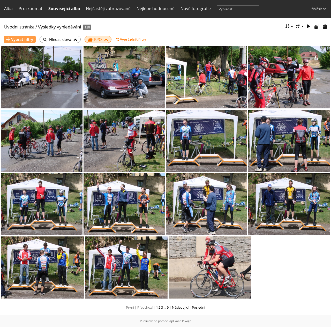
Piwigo (186, 321)
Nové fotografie (195, 8)
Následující (180, 307)
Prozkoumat (30, 8)
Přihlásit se (318, 8)
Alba (8, 8)
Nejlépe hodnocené (156, 8)
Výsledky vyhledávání (59, 27)
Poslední (198, 307)
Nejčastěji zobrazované (108, 8)
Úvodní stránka (19, 27)
